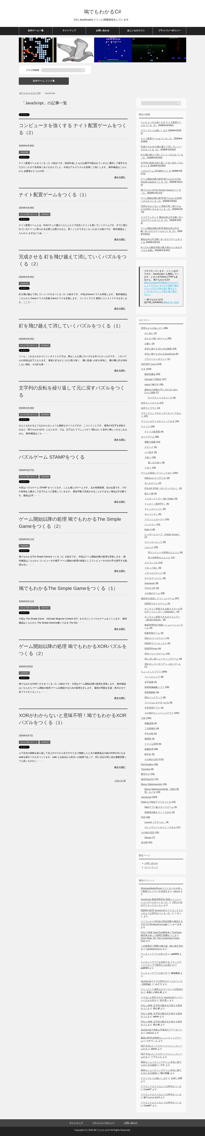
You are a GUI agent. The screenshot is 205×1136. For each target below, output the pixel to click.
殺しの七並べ (154, 462)
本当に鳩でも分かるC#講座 (158, 349)
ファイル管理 (151, 744)
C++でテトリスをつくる (160, 398)
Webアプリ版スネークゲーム (159, 807)
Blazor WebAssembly (151, 784)
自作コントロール (150, 403)
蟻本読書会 (150, 374)
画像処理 (148, 749)
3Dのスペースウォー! (155, 638)
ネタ (143, 369)
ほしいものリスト (136, 30)
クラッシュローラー (154, 519)
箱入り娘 (148, 493)
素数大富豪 (150, 442)
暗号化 (147, 754)
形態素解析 (150, 692)
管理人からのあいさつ (152, 328)
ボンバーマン (151, 514)
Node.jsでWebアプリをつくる (156, 802)
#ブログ (155, 285)
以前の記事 (120, 781)
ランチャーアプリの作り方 (154, 954)
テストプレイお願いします (154, 130)
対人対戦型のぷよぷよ (159, 557)
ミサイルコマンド (153, 573)
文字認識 (148, 682)
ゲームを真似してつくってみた (156, 473)
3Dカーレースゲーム (154, 654)
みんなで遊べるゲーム (28, 214)
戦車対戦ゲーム (152, 633)
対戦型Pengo (151, 648)
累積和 (147, 739)
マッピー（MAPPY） (155, 504)
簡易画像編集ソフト (154, 687)
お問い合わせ (102, 30)
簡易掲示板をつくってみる (157, 812)
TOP (30, 93)
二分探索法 (150, 728)
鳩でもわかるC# (102, 12)
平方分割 (148, 733)
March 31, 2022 (171, 302)
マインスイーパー (153, 509)
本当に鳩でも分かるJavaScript (159, 354)
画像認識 (148, 723)
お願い (147, 343)
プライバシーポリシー (169, 30)
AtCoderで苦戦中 (153, 379)
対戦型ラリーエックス (155, 643)
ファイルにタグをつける (156, 702)
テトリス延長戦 (152, 431)
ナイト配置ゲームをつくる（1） (54, 194)
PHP (143, 817)
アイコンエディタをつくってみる (157, 421)
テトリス (145, 426)
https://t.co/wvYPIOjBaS (156, 282)
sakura (176, 891)
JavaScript (24, 152)
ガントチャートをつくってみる (160, 827)
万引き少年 (150, 588)
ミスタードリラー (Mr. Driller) (159, 499)
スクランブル (151, 563)
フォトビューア (152, 677)
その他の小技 (151, 759)
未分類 (144, 842)
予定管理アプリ (152, 708)
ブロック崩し (151, 568)
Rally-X (148, 529)
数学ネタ (145, 774)
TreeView (145, 769)
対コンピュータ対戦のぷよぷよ (163, 552)
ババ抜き (148, 452)
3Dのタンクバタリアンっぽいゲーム (162, 664)
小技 (143, 718)
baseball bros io (154, 949)
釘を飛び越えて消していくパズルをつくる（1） (71, 325)
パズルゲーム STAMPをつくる (52, 457)
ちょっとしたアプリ (151, 672)
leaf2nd (150, 1033)
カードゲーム (147, 437)
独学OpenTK (147, 779)
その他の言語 (147, 832)
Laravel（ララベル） (154, 822)
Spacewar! (149, 583)
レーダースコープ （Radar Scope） (162, 534)
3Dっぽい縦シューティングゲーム (161, 659)
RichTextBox (147, 764)
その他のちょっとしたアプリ (158, 713)
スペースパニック (153, 542)
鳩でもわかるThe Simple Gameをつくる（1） (68, 588)
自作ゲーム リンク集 (44, 81)
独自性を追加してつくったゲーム (157, 598)
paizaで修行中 (151, 384)
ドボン (147, 468)
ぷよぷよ (148, 547)
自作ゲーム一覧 (36, 30)
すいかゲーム (151, 483)
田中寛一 (164, 1000)
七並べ (147, 457)
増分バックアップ (153, 697)
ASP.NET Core (148, 364)
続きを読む (120, 177)
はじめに (148, 333)
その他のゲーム (152, 593)
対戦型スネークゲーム (155, 603)
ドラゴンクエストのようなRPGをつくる (161, 1086)
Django (148, 837)
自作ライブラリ (149, 408)
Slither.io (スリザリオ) (155, 478)
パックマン (150, 524)
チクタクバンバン (153, 578)
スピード (148, 447)
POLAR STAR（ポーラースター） (161, 488)
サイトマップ (69, 30)
